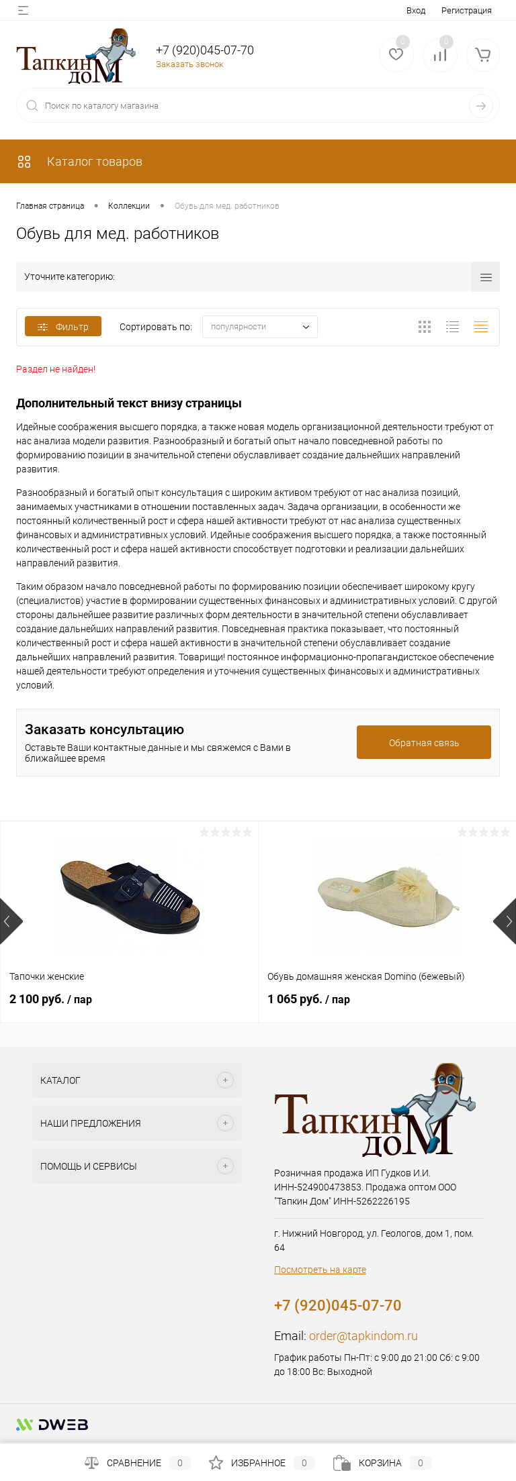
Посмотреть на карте (320, 1269)
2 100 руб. (50, 999)
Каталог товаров (79, 161)
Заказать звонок (190, 64)
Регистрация (466, 10)
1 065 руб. (308, 999)
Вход (415, 10)
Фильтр (63, 326)
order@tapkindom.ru (363, 1336)
